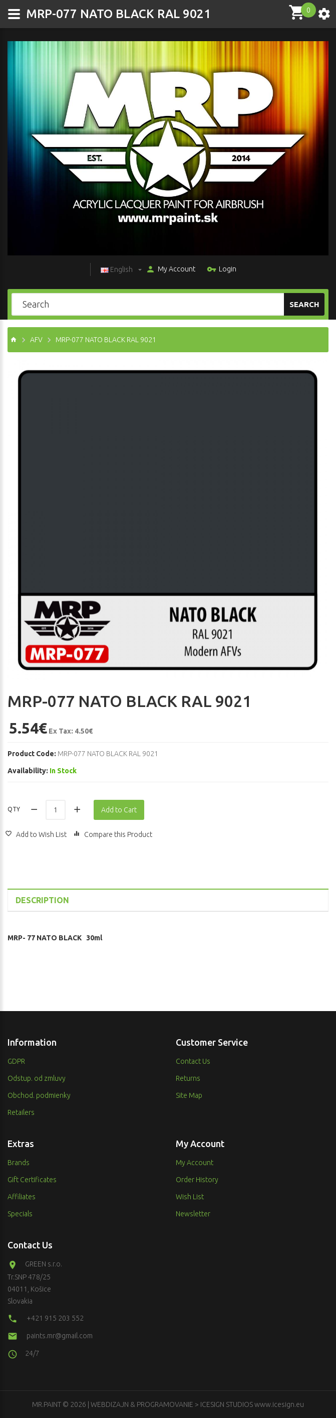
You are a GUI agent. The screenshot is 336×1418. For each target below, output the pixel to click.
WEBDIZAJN (110, 1404)
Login (221, 269)
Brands (19, 1163)
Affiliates (22, 1197)
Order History (197, 1180)
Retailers (21, 1112)
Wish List (190, 1197)
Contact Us (193, 1061)
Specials (20, 1214)
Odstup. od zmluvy (37, 1078)
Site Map (189, 1095)
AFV (36, 340)
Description (42, 900)
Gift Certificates (32, 1180)
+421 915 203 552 (55, 1318)
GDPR (16, 1061)
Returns (188, 1078)
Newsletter (193, 1214)
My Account (170, 269)
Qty (14, 809)
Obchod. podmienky (39, 1095)
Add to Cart (119, 810)
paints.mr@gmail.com (60, 1336)
